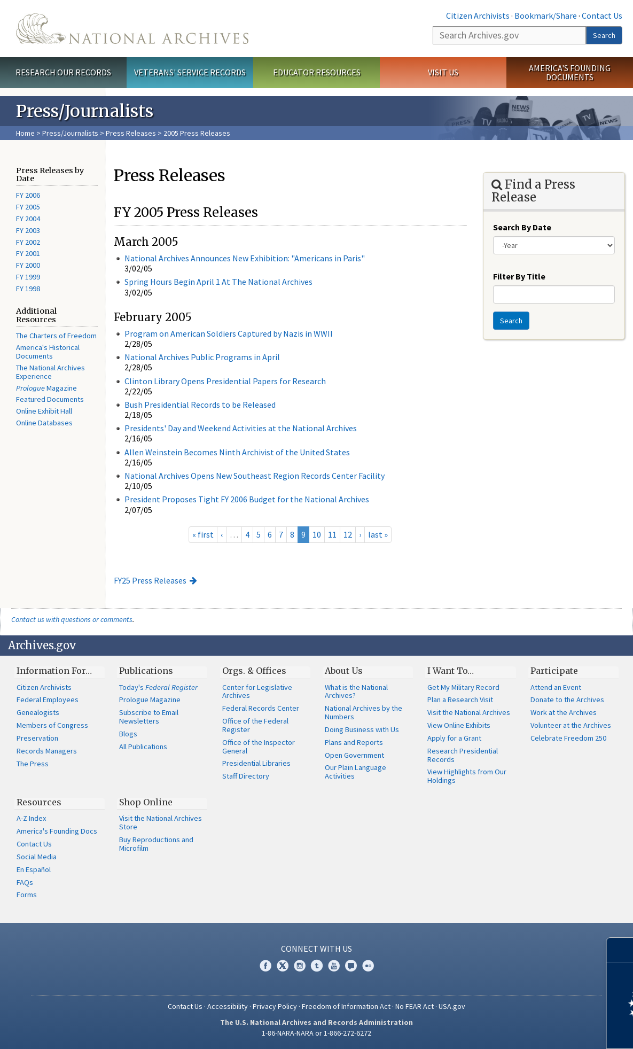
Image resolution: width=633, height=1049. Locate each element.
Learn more (538, 1030)
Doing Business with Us (362, 729)
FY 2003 (28, 230)
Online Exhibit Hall (44, 411)
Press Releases (131, 133)
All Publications (143, 746)
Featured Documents (50, 399)
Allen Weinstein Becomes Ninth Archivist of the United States (237, 452)
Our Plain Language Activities (355, 772)
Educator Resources (317, 72)
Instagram (299, 965)
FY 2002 (28, 242)
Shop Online (146, 802)
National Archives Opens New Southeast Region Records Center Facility (254, 475)
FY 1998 (28, 288)
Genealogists (38, 712)
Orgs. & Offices (254, 670)
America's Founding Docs (57, 831)
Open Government (354, 755)
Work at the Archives (563, 712)
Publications (146, 670)
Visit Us (443, 72)
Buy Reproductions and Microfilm (156, 844)
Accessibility (227, 1006)
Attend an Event (555, 687)
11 (332, 534)
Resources (39, 802)
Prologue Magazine (150, 699)
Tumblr (316, 965)
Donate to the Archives (567, 699)
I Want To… (450, 670)
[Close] (620, 950)
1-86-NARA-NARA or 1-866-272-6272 (316, 1033)
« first (203, 534)
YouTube (333, 965)
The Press (33, 763)
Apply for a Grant (454, 738)
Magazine (46, 388)
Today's (158, 687)
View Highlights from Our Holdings (466, 776)
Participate (554, 670)
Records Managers (47, 751)
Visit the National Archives (468, 712)
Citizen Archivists (478, 15)
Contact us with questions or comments (71, 619)
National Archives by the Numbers (363, 712)
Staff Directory (245, 776)
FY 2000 (28, 265)
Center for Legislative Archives (257, 691)
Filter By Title (519, 276)
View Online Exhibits (458, 725)
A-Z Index (31, 818)
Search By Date (522, 227)
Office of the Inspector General (258, 746)
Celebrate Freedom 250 (568, 738)
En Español (34, 869)
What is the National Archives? (356, 691)
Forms (27, 894)
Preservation (37, 738)
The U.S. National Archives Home (132, 28)
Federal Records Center (260, 708)
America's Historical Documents (48, 352)
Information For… (54, 670)
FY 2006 (28, 195)
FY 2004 (28, 218)
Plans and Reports (354, 742)
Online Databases (44, 423)
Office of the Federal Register (255, 725)
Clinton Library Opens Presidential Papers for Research (225, 381)
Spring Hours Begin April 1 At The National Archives (218, 281)
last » (378, 534)
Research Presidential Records (462, 755)
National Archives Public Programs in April (202, 357)
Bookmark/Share (545, 15)
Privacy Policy (275, 1006)
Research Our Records (63, 72)
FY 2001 (28, 253)
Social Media (37, 856)
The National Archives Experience (50, 372)
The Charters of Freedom (56, 335)
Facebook (265, 965)
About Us (344, 670)
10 (316, 534)
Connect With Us (316, 948)
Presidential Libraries (256, 763)
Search (604, 35)
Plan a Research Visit (460, 699)
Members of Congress (52, 725)
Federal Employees (48, 699)
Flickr (368, 965)
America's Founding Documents (570, 72)
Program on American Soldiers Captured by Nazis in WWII (228, 333)
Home (25, 133)
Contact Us (602, 15)
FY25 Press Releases (150, 580)
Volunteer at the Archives (570, 725)
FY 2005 (28, 207)
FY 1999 (28, 277)
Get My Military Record (463, 687)
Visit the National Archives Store (160, 822)
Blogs (128, 734)
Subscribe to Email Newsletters (148, 717)
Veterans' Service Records (190, 72)
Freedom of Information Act (346, 1006)
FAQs (25, 882)
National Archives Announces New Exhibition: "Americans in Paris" (244, 258)
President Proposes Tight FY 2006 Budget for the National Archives (246, 499)
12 (347, 534)
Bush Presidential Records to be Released (200, 404)
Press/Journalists (70, 133)
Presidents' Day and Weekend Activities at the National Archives (240, 428)
